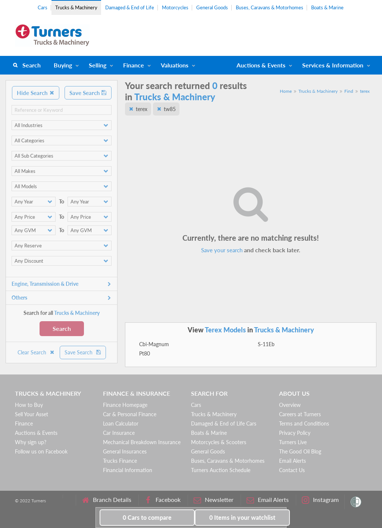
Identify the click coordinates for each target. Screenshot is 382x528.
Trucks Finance (120, 461)
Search (31, 65)
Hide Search (35, 92)
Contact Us (292, 470)
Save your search (221, 250)
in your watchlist (242, 517)
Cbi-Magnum (154, 344)
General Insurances (125, 451)
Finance (133, 65)
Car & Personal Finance (129, 414)
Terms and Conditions (304, 423)
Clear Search (36, 352)
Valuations (174, 65)
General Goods (212, 7)
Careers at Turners (300, 414)
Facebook (162, 500)
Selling (97, 65)
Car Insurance (119, 433)
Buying (63, 65)
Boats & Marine (327, 7)
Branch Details (106, 500)
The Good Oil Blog (300, 451)
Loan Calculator (120, 423)
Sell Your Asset (31, 414)
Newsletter (214, 500)
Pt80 (144, 353)
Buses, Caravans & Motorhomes (269, 7)
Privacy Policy (294, 433)
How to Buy (29, 405)
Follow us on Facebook (41, 451)
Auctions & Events (36, 433)
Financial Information (127, 470)
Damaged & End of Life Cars (223, 423)
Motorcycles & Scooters (218, 442)
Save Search (88, 92)
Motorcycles (175, 7)
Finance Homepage (125, 405)
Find (348, 91)
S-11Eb (266, 344)
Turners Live (293, 442)
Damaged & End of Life (129, 7)
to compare (147, 517)
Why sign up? (30, 442)
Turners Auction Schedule (220, 470)
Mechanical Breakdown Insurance (142, 442)
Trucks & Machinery (76, 7)
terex (365, 91)
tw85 (170, 109)
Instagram (320, 500)
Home (286, 91)
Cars (42, 7)
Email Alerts (292, 461)
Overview (290, 405)
